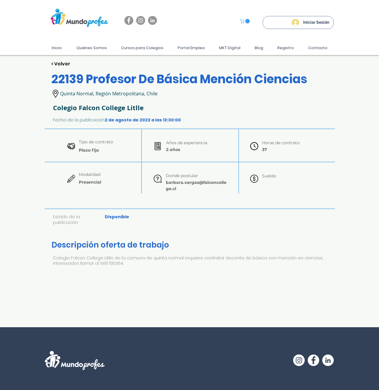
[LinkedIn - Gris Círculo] (152, 20)
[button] (245, 21)
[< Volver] (72, 64)
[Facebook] (128, 20)
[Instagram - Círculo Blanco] (299, 360)
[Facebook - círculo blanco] (313, 360)
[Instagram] (140, 20)
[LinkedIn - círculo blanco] (328, 360)
